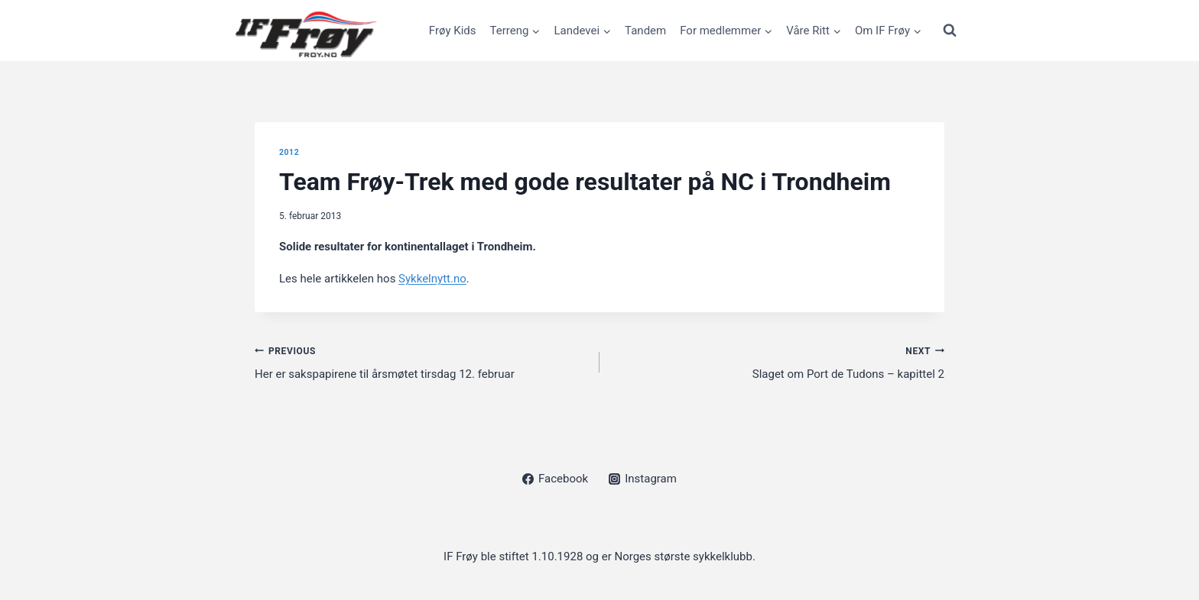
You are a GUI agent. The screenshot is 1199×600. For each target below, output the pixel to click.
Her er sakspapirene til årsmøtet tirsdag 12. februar (421, 361)
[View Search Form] (949, 30)
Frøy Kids (452, 30)
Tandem (645, 30)
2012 (289, 152)
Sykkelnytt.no (432, 278)
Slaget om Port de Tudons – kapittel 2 (777, 361)
